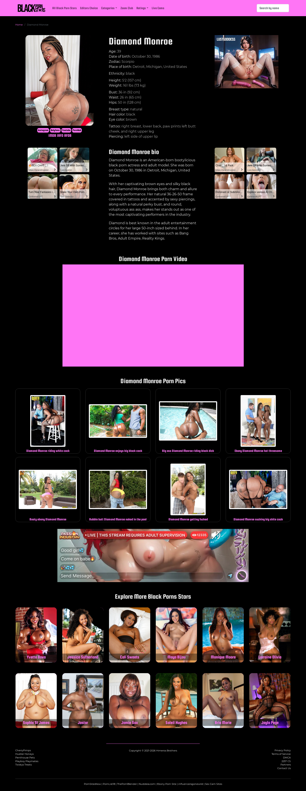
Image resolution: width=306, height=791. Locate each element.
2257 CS (286, 761)
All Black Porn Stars (64, 8)
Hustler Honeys (24, 753)
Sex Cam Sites (213, 783)
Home (19, 24)
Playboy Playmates (26, 761)
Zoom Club (126, 8)
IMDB (52, 135)
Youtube (66, 130)
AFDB (67, 135)
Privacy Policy (283, 750)
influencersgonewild (190, 783)
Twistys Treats (23, 764)
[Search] (273, 8)
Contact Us (284, 768)
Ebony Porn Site (166, 783)
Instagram (43, 130)
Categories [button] (108, 8)
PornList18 (109, 783)
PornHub (77, 130)
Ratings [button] (141, 8)
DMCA (287, 757)
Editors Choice (89, 8)
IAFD (60, 135)
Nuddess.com (147, 783)
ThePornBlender (127, 783)
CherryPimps (23, 750)
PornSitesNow (92, 783)
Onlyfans (55, 130)
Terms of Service (281, 753)
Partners (285, 764)
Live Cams (158, 8)
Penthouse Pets (25, 757)
